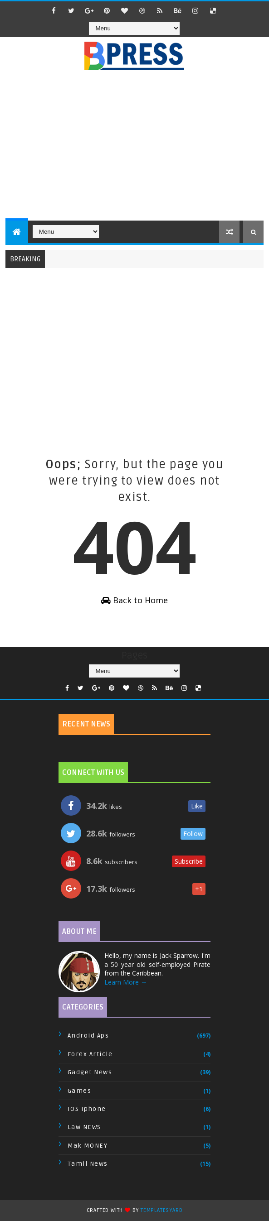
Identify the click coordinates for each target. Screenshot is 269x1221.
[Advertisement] (137, 150)
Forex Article (90, 1054)
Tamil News (88, 1164)
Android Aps (88, 1035)
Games (80, 1091)
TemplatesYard (161, 1210)
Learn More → (125, 982)
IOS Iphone (87, 1109)
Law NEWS (84, 1127)
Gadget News (90, 1072)
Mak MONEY (88, 1145)
